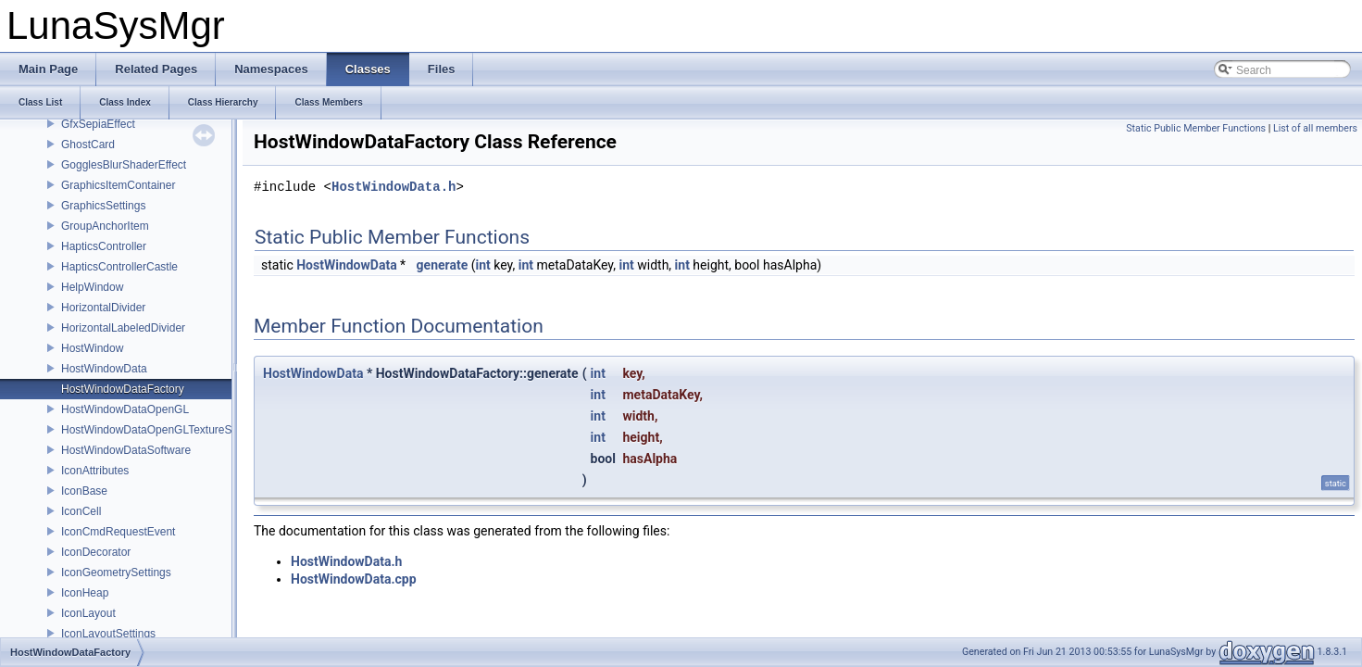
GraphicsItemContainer (118, 185)
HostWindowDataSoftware (126, 450)
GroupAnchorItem (105, 226)
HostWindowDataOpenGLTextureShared (160, 429)
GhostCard (88, 144)
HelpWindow (92, 287)
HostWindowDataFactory (122, 389)
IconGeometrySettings (116, 572)
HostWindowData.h (393, 187)
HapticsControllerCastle (119, 266)
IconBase (84, 491)
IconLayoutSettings (108, 633)
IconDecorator (96, 552)
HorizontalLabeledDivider (123, 327)
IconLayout (88, 613)
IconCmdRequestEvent (118, 531)
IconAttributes (95, 470)
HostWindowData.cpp (354, 579)
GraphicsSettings (103, 205)
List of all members (1315, 128)
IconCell (81, 511)
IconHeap (84, 592)
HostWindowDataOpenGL (125, 409)
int (483, 265)
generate (443, 265)
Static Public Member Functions (1196, 128)
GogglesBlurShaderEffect (123, 164)
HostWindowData (104, 368)
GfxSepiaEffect (98, 124)
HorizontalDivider (103, 307)
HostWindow (92, 348)
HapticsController (103, 246)
